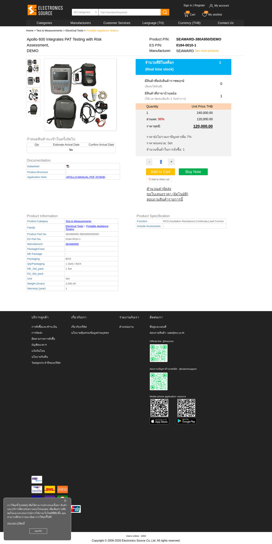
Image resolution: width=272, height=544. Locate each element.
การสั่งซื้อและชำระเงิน (44, 326)
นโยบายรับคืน (40, 356)
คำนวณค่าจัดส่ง (159, 189)
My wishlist (212, 14)
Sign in (187, 5)
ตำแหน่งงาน (126, 326)
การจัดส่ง (37, 332)
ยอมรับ (38, 531)
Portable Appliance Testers (102, 30)
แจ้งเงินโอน (38, 350)
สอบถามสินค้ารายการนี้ (165, 199)
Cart (189, 14)
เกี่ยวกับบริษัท (79, 326)
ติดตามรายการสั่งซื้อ (43, 338)
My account (219, 5)
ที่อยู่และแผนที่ (158, 326)
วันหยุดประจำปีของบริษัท (46, 362)
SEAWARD (72, 243)
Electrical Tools (74, 30)
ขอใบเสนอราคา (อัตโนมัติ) (167, 194)
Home (29, 30)
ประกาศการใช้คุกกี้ (16, 523)
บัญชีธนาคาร (39, 344)
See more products (207, 50)
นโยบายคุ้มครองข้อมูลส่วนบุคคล (90, 332)
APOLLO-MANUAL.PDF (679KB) (85, 177)
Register (199, 5)
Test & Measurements (49, 30)
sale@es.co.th (175, 332)
